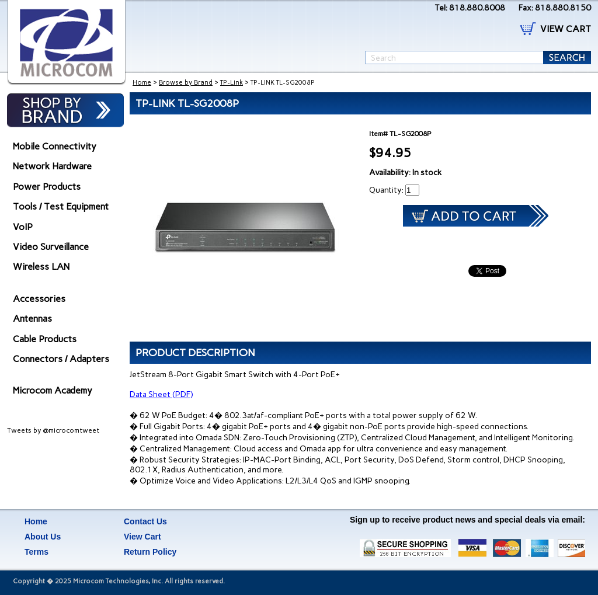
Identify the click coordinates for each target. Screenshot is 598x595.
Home (142, 82)
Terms (36, 551)
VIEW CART (565, 28)
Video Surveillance (51, 246)
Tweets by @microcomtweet (53, 430)
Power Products (47, 186)
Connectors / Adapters (61, 358)
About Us (43, 536)
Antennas (32, 318)
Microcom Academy (52, 390)
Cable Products (45, 339)
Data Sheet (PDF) (161, 394)
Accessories (39, 298)
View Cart (142, 536)
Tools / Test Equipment (61, 206)
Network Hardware (52, 166)
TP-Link (231, 82)
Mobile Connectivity (54, 146)
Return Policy (150, 551)
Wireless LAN (41, 266)
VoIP (23, 226)
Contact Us (145, 521)
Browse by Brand (186, 82)
